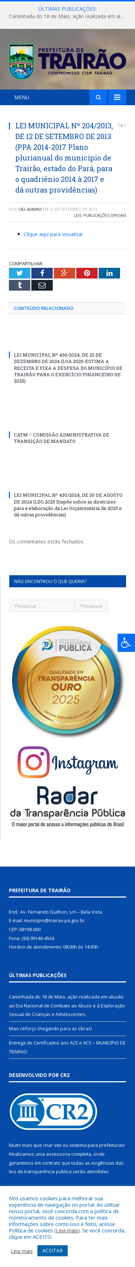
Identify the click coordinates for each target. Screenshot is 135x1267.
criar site (52, 1145)
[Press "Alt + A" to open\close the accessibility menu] (126, 643)
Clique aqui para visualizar (53, 234)
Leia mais (67, 1230)
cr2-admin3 (30, 209)
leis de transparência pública (40, 1171)
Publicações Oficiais (104, 215)
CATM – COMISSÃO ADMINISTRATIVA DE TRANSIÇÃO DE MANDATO (61, 437)
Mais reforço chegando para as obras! (50, 1028)
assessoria (58, 1154)
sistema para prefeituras (96, 1145)
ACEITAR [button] (52, 1250)
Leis (77, 215)
